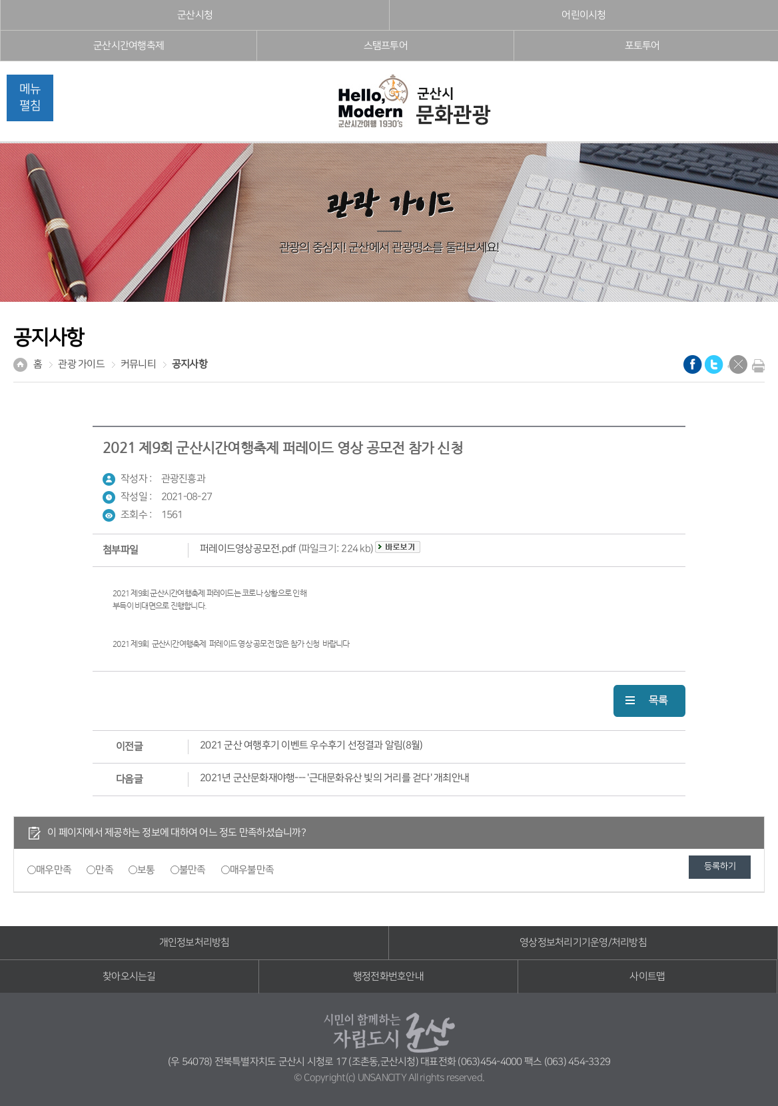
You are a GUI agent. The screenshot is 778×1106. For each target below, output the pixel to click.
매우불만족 (252, 869)
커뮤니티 (138, 364)
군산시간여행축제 (128, 45)
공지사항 (189, 364)
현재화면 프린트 (755, 365)
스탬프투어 (386, 45)
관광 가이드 (81, 364)
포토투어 (642, 45)
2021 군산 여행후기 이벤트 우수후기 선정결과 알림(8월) (311, 745)
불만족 (192, 869)
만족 (104, 869)
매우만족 (53, 869)
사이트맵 (647, 976)
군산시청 (194, 15)
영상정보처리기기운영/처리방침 (583, 942)
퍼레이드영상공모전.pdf (248, 548)
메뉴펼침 (30, 98)
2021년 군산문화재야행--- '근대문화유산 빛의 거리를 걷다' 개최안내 (334, 778)
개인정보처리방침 (194, 942)
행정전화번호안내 (388, 976)
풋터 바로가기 (0, 0)
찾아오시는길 (129, 976)
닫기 (738, 364)
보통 (146, 869)
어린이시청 (583, 15)
